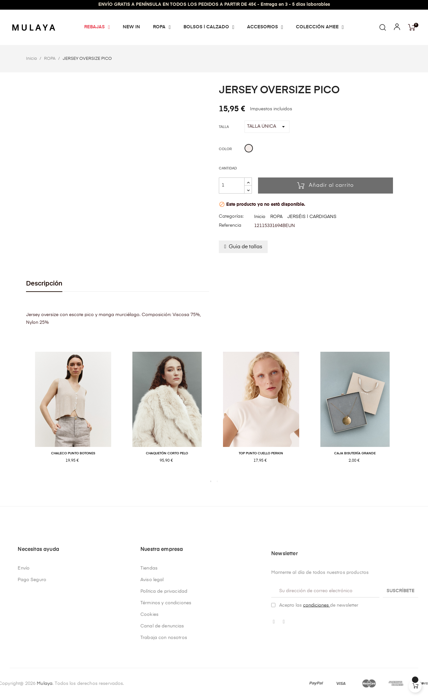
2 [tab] (217, 481)
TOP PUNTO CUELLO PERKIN (261, 453)
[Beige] (249, 149)
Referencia (230, 225)
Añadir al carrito (325, 185)
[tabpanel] (73, 414)
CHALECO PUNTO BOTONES (73, 453)
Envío (24, 646)
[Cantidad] (232, 185)
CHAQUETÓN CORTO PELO (167, 453)
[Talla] (267, 127)
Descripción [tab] (44, 283)
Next (407, 414)
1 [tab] (211, 481)
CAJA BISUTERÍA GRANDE (355, 453)
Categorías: (231, 216)
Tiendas (148, 646)
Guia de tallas (245, 247)
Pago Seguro (32, 657)
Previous (21, 414)
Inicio (259, 216)
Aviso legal (152, 657)
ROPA (276, 216)
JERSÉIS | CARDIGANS (311, 216)
